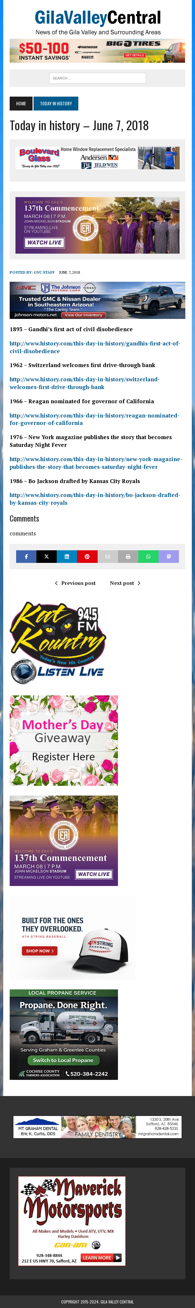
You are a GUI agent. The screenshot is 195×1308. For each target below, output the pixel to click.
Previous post (75, 582)
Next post (125, 582)
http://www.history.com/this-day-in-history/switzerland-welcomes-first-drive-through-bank (85, 383)
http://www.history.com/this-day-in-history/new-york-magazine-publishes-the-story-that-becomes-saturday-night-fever (96, 462)
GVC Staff (44, 272)
